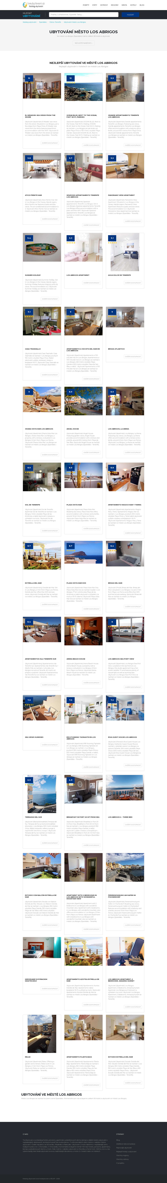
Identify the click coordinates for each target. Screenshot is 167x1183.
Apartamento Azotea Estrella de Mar (83, 980)
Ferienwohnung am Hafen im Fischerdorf (122, 896)
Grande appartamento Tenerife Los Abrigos (123, 116)
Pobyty (86, 5)
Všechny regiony (122, 1155)
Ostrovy (104, 5)
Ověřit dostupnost (50, 143)
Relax (27, 1057)
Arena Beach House (76, 659)
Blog (142, 5)
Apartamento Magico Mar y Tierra (124, 505)
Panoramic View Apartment (121, 195)
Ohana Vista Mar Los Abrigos (39, 429)
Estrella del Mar (33, 583)
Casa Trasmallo (33, 349)
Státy (94, 5)
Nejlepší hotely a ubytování (126, 1152)
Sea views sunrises (34, 737)
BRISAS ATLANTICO (116, 349)
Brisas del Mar (115, 583)
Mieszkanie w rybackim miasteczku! (36, 980)
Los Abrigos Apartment (78, 275)
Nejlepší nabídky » (83, 43)
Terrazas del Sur (33, 817)
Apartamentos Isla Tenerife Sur (40, 659)
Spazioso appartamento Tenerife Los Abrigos (83, 196)
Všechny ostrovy (122, 1159)
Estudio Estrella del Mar (120, 1057)
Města (124, 5)
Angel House (73, 429)
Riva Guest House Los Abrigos (122, 737)
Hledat (130, 15)
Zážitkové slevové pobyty (125, 1144)
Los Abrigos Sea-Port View (121, 659)
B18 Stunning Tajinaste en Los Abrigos (81, 738)
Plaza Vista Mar (74, 505)
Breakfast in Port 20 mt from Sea (83, 817)
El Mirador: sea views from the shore (40, 116)
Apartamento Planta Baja (79, 1057)
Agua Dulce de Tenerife (119, 275)
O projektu (120, 1163)
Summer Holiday (33, 275)
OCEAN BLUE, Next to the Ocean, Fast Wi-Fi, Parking (82, 116)
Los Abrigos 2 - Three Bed (120, 817)
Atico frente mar (33, 195)
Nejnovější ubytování (124, 1148)
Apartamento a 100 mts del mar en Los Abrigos (83, 350)
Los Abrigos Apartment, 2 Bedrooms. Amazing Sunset (121, 980)
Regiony (114, 5)
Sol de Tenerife (32, 505)
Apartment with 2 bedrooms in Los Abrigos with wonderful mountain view (82, 897)
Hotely (133, 5)
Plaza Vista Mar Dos (76, 583)
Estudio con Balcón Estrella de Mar (40, 896)
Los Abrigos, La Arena (118, 429)
